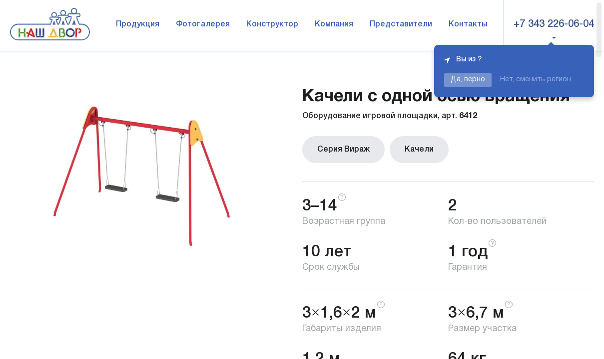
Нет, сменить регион (535, 79)
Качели (419, 149)
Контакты (468, 24)
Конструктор (272, 24)
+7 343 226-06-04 (554, 24)
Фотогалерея (203, 24)
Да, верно (468, 79)
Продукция (137, 24)
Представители (401, 24)
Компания (334, 24)
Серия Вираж (343, 149)
